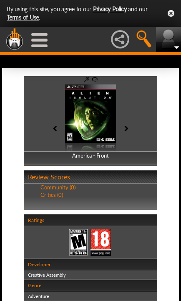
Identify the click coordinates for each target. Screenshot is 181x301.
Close (171, 13)
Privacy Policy (110, 9)
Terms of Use (23, 17)
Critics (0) (51, 194)
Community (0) (57, 187)
